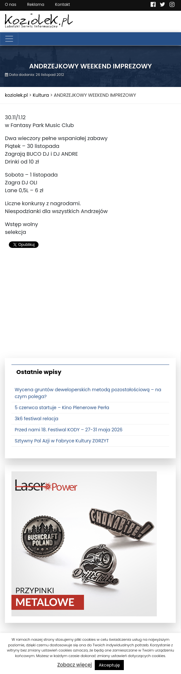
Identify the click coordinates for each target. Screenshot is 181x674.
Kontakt (62, 4)
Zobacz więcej (74, 664)
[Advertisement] (90, 305)
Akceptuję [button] (109, 665)
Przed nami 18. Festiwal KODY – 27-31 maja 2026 (69, 429)
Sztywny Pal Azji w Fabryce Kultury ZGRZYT (62, 440)
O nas (10, 4)
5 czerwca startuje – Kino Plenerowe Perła (62, 407)
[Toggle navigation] (9, 38)
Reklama (35, 4)
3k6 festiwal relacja (36, 418)
